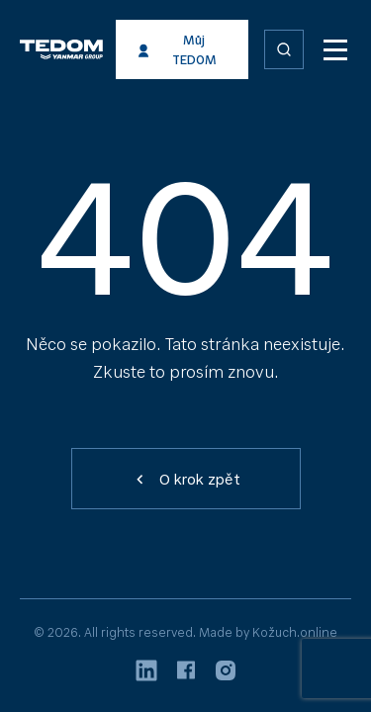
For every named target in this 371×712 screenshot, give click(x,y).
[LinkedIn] (146, 673)
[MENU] (335, 49)
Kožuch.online (294, 632)
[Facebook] (186, 673)
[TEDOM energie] (97, 49)
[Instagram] (225, 673)
